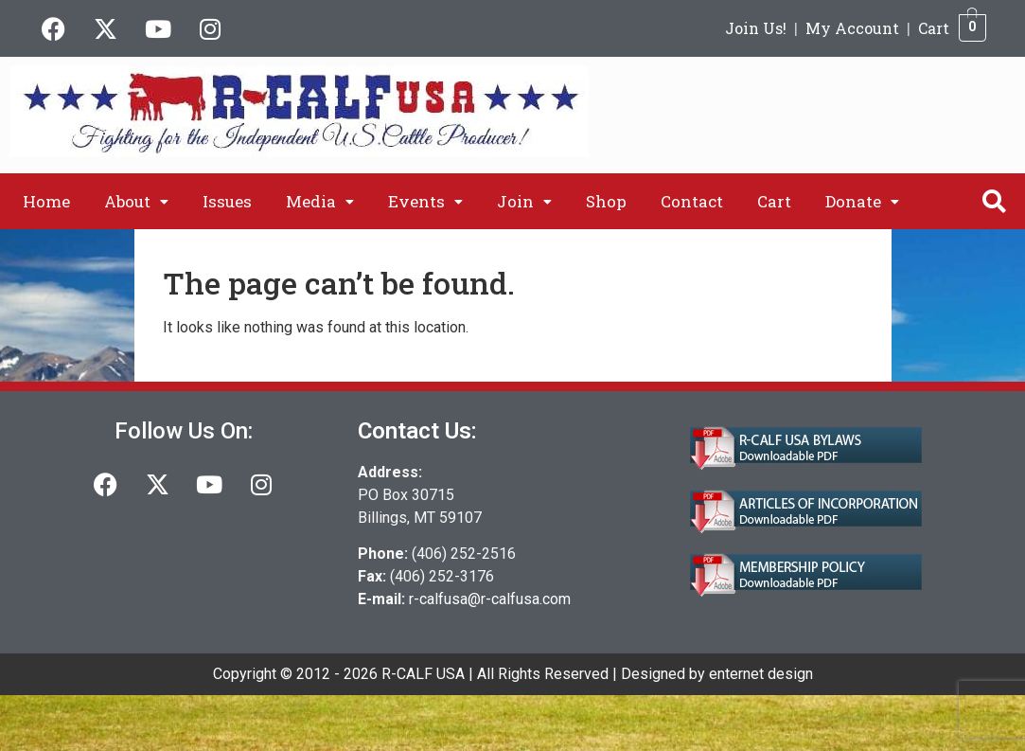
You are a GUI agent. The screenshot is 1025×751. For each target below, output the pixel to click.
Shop (606, 201)
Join (524, 201)
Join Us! (755, 28)
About (136, 201)
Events (425, 201)
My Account (852, 28)
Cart (933, 28)
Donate (862, 201)
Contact (692, 201)
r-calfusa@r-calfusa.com (490, 599)
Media (320, 201)
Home (46, 201)
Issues (227, 201)
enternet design (761, 674)
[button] (136, 201)
